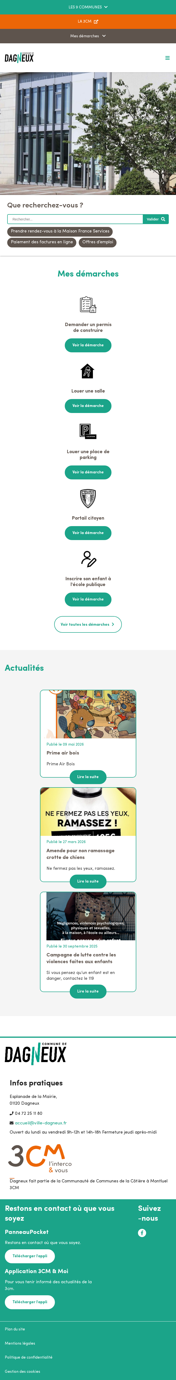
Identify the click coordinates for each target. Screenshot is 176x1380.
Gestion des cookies (22, 1372)
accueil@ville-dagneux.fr (41, 1123)
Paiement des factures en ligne (42, 242)
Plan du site (15, 1329)
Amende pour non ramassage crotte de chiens (80, 854)
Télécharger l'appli (30, 1256)
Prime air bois (62, 753)
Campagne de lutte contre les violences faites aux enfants (81, 958)
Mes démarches (85, 36)
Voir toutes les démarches (85, 625)
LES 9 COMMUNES (85, 7)
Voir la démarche (88, 345)
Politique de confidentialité (28, 1358)
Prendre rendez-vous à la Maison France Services (60, 231)
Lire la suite (88, 777)
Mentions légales (20, 1344)
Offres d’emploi (97, 242)
